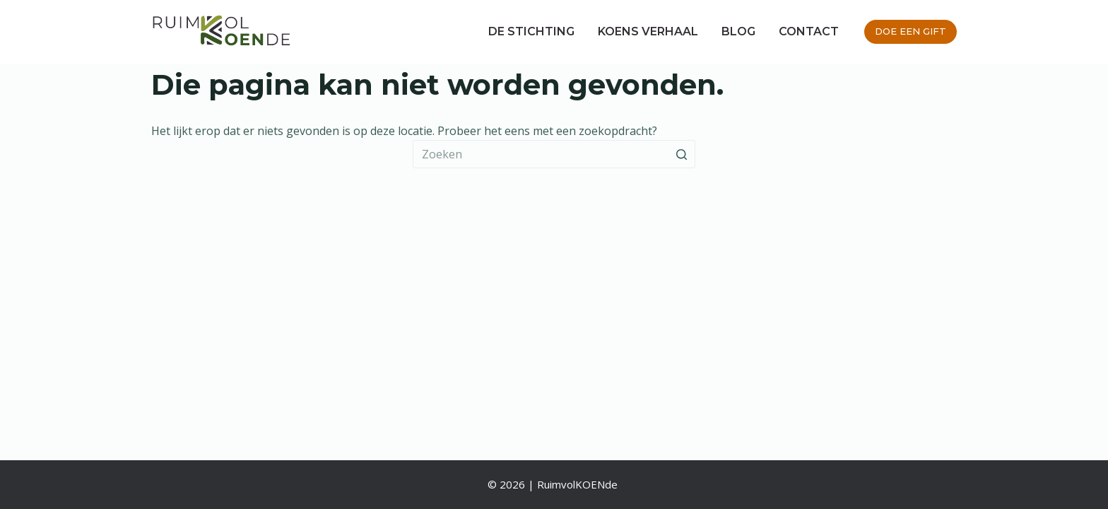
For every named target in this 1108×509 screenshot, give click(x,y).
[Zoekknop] (681, 154)
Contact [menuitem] (809, 31)
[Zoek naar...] (554, 154)
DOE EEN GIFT (910, 31)
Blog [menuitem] (738, 31)
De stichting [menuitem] (531, 31)
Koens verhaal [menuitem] (648, 31)
